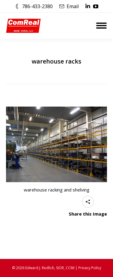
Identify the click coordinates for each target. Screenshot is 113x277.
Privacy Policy (89, 267)
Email (73, 6)
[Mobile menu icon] (101, 25)
